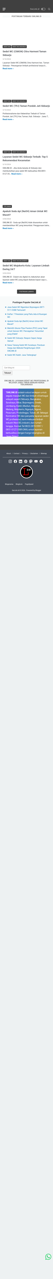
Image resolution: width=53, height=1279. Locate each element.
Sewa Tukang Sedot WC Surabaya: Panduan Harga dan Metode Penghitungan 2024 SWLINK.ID (26, 348)
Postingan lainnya (26, 291)
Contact (17, 1238)
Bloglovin (19, 1269)
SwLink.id (15, 1275)
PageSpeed (29, 1269)
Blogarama (9, 1269)
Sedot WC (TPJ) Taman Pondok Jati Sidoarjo (26, 105)
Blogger (38, 1275)
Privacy (25, 1238)
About (8, 1238)
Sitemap (44, 1238)
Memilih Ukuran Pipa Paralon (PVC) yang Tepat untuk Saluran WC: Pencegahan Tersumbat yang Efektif (27, 331)
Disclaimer (34, 1238)
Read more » (8, 68)
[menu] (5, 9)
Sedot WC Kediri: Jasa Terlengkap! (21, 355)
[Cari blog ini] (16, 1153)
